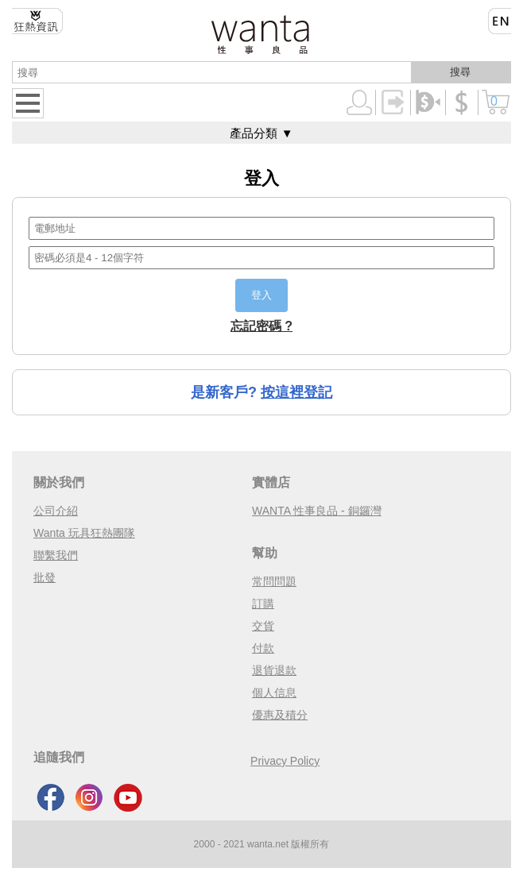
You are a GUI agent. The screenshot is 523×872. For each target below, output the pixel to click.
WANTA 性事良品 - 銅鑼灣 (317, 510)
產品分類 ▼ (261, 133)
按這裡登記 (296, 392)
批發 (44, 577)
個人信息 (274, 692)
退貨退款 (274, 670)
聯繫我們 (55, 555)
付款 (263, 648)
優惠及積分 (280, 714)
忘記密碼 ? (261, 326)
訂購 (263, 603)
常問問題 (274, 581)
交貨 (263, 625)
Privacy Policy (285, 760)
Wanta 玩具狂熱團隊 (84, 533)
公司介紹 (55, 510)
